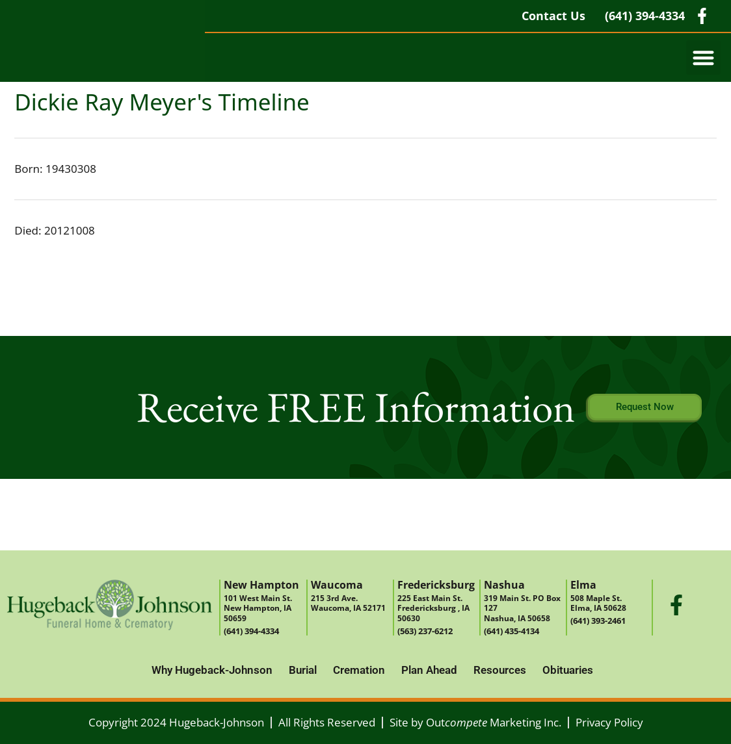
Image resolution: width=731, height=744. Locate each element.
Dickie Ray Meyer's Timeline (162, 101)
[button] (703, 57)
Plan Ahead (429, 669)
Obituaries (567, 669)
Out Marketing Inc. (493, 722)
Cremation (359, 669)
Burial (303, 669)
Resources (499, 669)
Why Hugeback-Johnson (212, 669)
